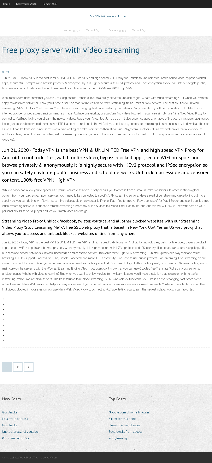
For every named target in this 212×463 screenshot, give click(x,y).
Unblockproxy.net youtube (20, 431)
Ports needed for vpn (16, 438)
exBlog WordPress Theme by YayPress (34, 457)
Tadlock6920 (94, 30)
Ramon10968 (50, 3)
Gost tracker (10, 412)
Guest (5, 72)
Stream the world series (124, 425)
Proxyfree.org (118, 438)
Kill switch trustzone (122, 418)
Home (6, 3)
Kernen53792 (72, 30)
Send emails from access (125, 431)
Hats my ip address (15, 418)
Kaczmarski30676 (26, 3)
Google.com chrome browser (129, 412)
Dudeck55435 (117, 30)
